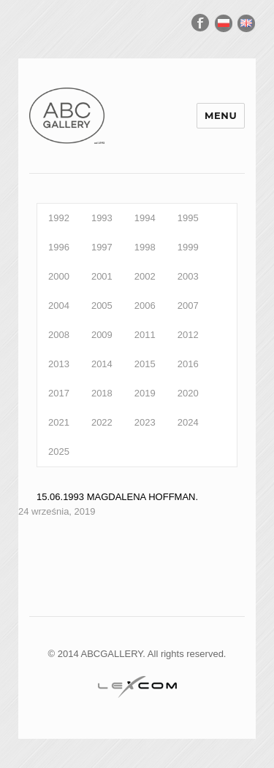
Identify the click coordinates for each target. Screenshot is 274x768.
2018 (102, 393)
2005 (102, 305)
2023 (145, 422)
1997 (102, 247)
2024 (188, 422)
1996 (58, 247)
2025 (58, 451)
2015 (145, 363)
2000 (58, 276)
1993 (102, 217)
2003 (188, 276)
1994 (145, 217)
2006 (145, 305)
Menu (221, 115)
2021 (58, 422)
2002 (145, 276)
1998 (145, 247)
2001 (102, 276)
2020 (188, 393)
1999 (188, 247)
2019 (145, 393)
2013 (58, 363)
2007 (188, 305)
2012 (188, 334)
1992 (58, 217)
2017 (58, 393)
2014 (102, 363)
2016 (188, 363)
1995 (188, 217)
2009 (102, 334)
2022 (102, 422)
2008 (58, 334)
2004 (58, 305)
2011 (145, 334)
